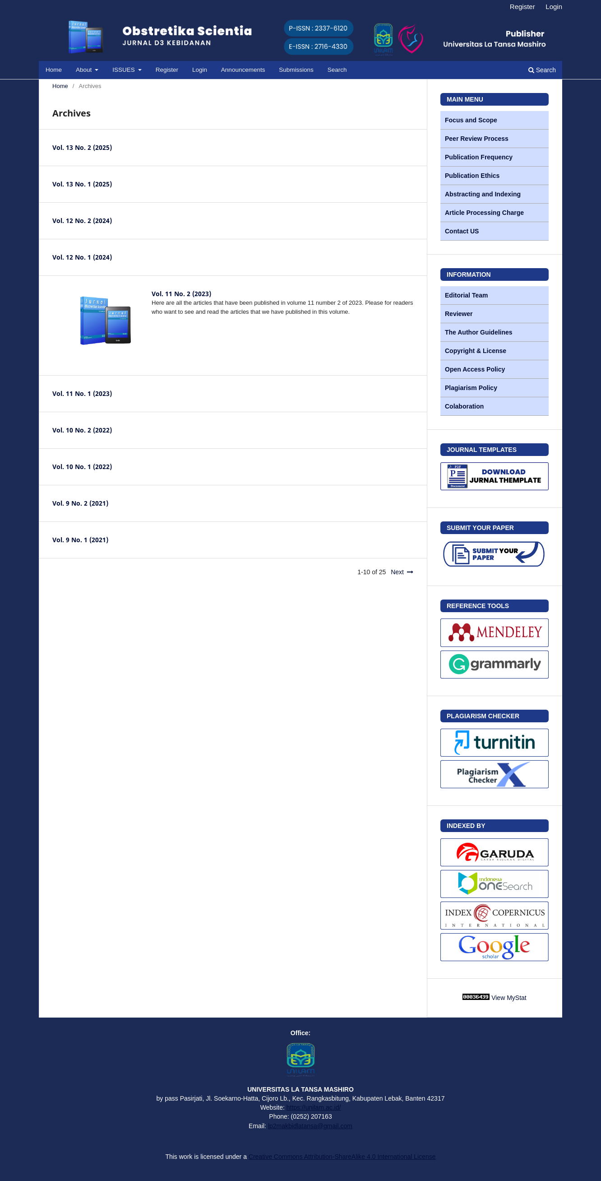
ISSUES (124, 69)
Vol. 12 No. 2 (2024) (82, 220)
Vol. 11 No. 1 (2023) (82, 393)
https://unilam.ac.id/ (314, 1107)
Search (337, 69)
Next (397, 572)
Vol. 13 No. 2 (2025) (82, 147)
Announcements (243, 69)
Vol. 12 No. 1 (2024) (82, 257)
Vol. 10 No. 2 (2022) (82, 430)
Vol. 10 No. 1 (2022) (82, 466)
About (84, 69)
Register (167, 69)
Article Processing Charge (484, 212)
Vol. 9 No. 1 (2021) (80, 539)
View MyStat (509, 997)
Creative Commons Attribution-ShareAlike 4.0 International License (342, 1156)
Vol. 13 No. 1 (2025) (82, 184)
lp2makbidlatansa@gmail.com (310, 1126)
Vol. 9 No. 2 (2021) (80, 503)
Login (199, 69)
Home (54, 69)
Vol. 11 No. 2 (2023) (181, 293)
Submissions (296, 69)
